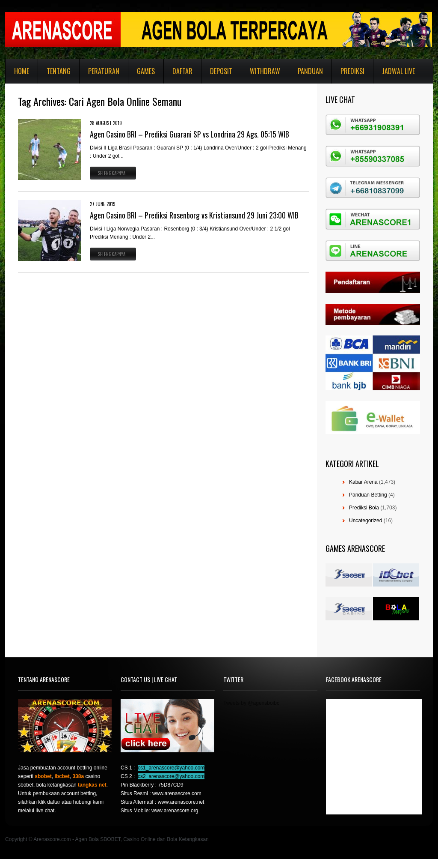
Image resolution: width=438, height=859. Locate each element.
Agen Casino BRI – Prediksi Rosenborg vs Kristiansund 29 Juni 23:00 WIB (194, 215)
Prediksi (352, 71)
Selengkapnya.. (113, 173)
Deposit (221, 71)
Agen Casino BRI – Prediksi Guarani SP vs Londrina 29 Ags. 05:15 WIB (189, 134)
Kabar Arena (363, 482)
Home (21, 71)
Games (146, 71)
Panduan (310, 71)
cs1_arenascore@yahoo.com (171, 768)
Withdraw (265, 71)
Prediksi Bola (364, 508)
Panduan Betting (368, 495)
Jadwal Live (398, 71)
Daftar (182, 71)
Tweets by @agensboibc (251, 703)
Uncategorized (365, 521)
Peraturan (103, 71)
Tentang (59, 71)
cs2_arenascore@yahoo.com (171, 776)
